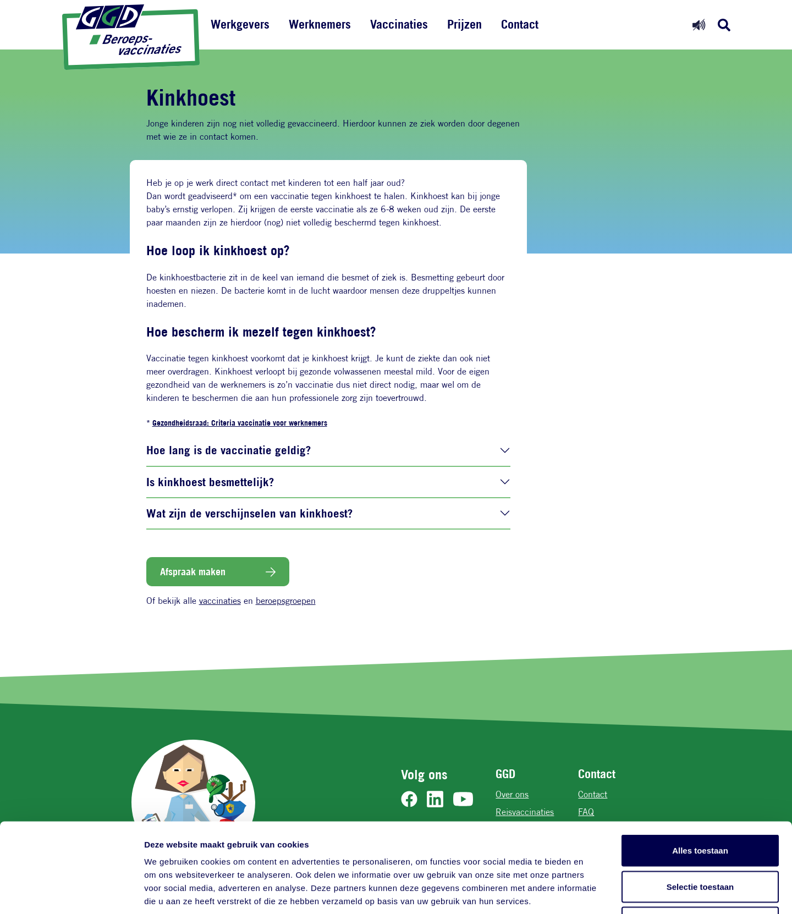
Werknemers (320, 24)
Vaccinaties (399, 24)
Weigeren (699, 841)
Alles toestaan (700, 769)
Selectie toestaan (700, 806)
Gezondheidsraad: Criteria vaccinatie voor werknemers (239, 422)
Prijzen (464, 24)
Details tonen (594, 892)
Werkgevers (240, 24)
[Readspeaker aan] (699, 24)
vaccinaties (220, 601)
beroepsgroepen (286, 601)
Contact (519, 24)
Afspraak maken (193, 571)
